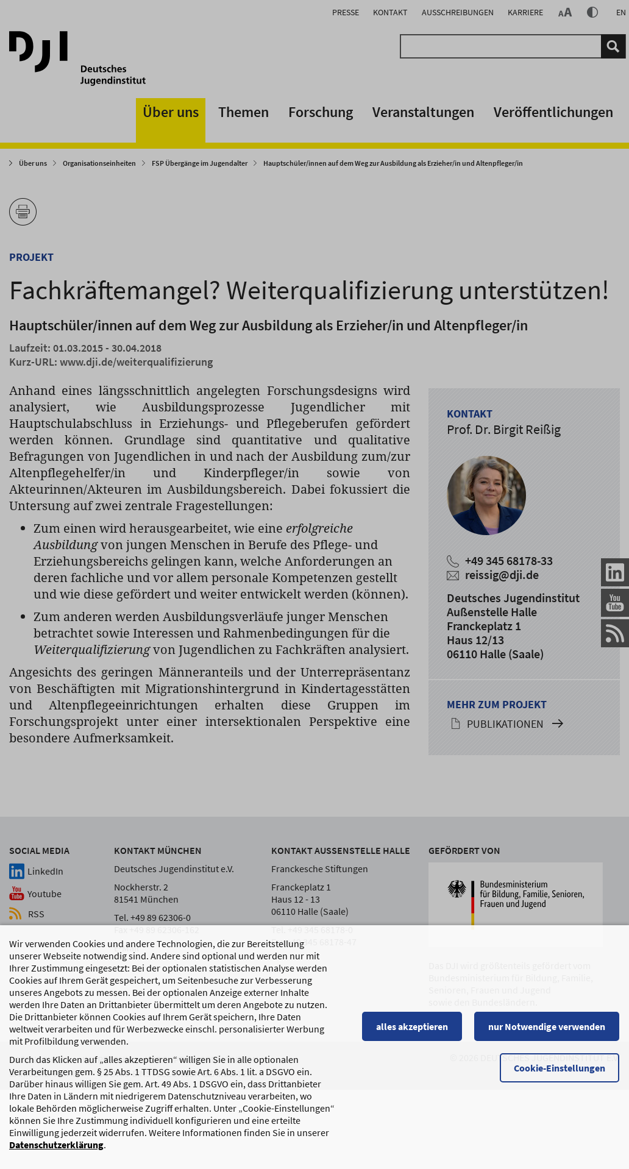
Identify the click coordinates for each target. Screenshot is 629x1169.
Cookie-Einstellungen (560, 1074)
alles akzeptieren (413, 1032)
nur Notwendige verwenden (547, 1032)
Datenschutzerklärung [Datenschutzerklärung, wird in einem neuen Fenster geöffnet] (56, 1151)
